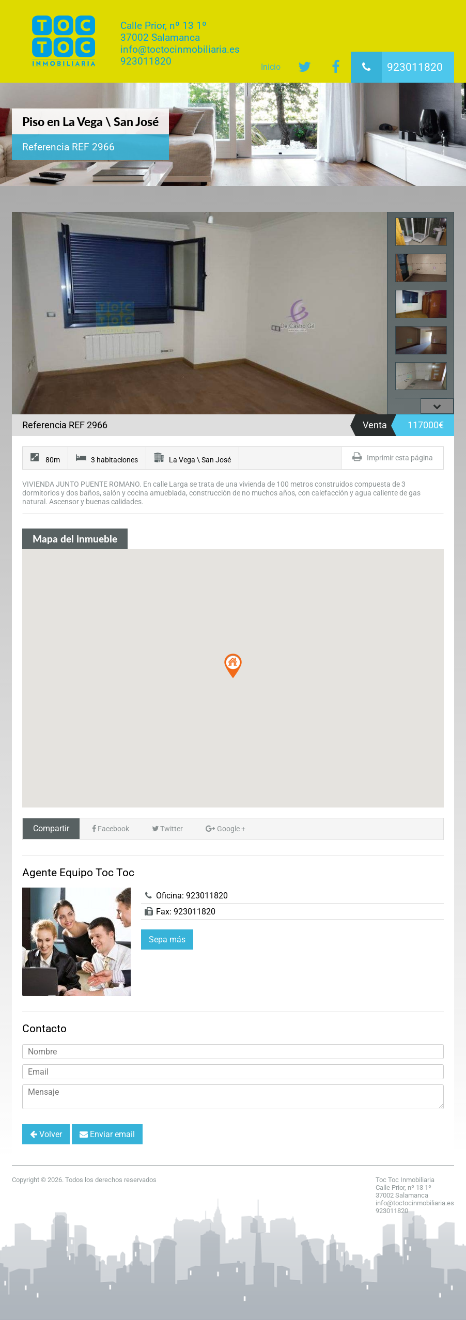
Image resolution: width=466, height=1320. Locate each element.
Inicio (271, 67)
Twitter (167, 829)
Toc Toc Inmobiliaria (63, 41)
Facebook (110, 829)
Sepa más (167, 939)
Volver (46, 1134)
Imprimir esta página (392, 457)
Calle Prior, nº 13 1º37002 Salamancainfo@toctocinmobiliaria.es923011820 (180, 43)
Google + (225, 829)
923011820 (397, 67)
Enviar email (107, 1134)
